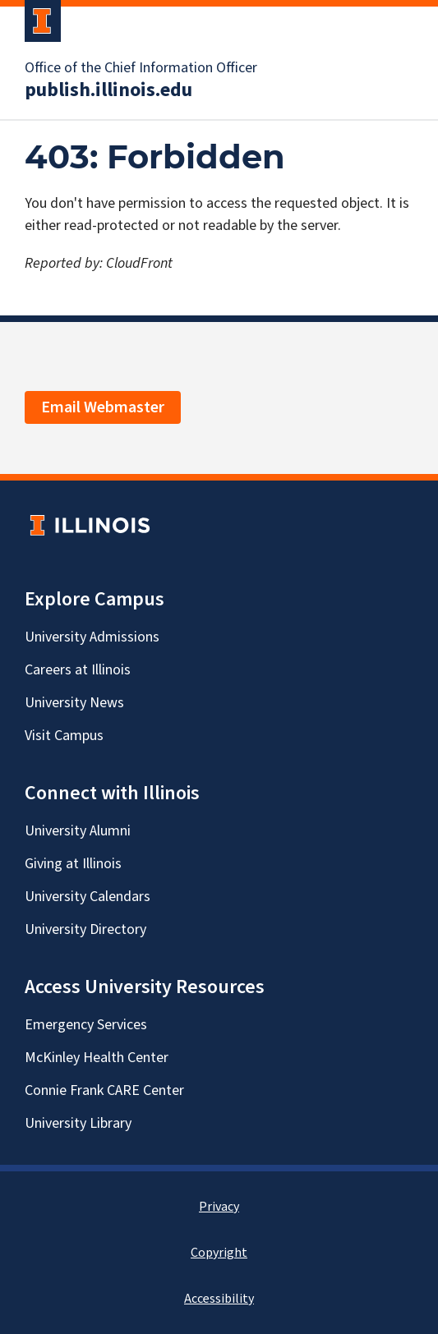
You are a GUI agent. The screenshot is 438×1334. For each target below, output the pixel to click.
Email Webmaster (102, 407)
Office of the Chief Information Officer (141, 68)
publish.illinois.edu (108, 90)
